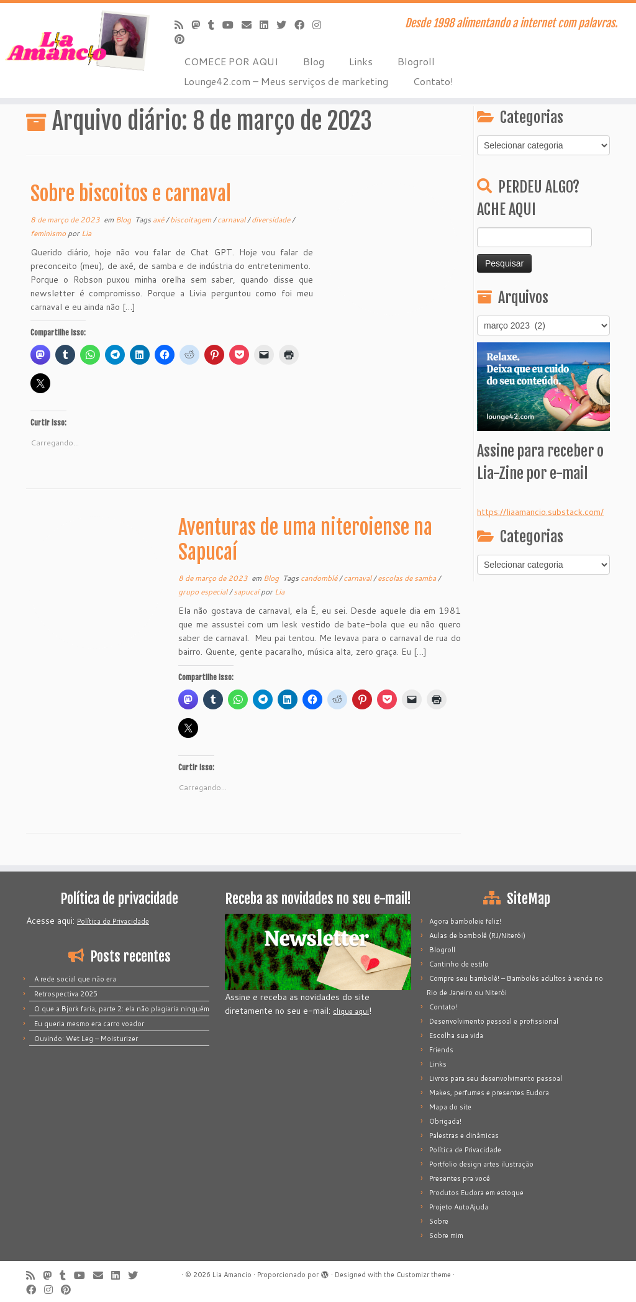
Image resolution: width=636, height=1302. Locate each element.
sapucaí (247, 591)
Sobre (438, 1221)
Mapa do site (450, 1107)
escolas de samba (408, 578)
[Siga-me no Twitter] (285, 24)
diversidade (272, 219)
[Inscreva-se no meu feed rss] (183, 24)
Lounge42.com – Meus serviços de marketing (286, 81)
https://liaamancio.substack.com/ (540, 512)
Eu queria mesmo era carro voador (89, 1024)
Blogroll (416, 61)
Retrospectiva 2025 (66, 994)
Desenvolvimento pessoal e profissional (493, 1021)
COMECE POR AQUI (231, 61)
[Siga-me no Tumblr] (215, 24)
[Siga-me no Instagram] (320, 24)
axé (159, 219)
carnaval (232, 219)
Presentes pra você (459, 1178)
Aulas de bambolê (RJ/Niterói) (477, 935)
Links (361, 61)
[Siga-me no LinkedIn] (268, 24)
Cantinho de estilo (459, 964)
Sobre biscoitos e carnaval (130, 193)
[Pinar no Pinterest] (184, 39)
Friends (441, 1050)
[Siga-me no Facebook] (303, 24)
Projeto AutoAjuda (458, 1207)
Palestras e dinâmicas (464, 1135)
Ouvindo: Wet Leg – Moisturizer (86, 1039)
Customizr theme (423, 1275)
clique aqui (351, 1011)
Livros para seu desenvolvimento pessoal (495, 1078)
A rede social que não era (75, 979)
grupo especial (203, 591)
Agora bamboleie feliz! (465, 921)
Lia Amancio (232, 1275)
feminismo (49, 233)
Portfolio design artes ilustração (481, 1164)
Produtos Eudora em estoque (476, 1193)
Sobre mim (446, 1236)
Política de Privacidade (113, 921)
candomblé (320, 578)
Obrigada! (445, 1121)
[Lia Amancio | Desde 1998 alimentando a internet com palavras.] (74, 40)
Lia (86, 233)
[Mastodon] (199, 24)
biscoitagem (191, 219)
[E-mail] (251, 24)
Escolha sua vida (456, 1035)
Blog (313, 61)
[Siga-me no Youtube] (232, 24)
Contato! (433, 81)
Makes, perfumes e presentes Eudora (489, 1093)
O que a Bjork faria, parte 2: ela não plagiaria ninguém (121, 1009)
